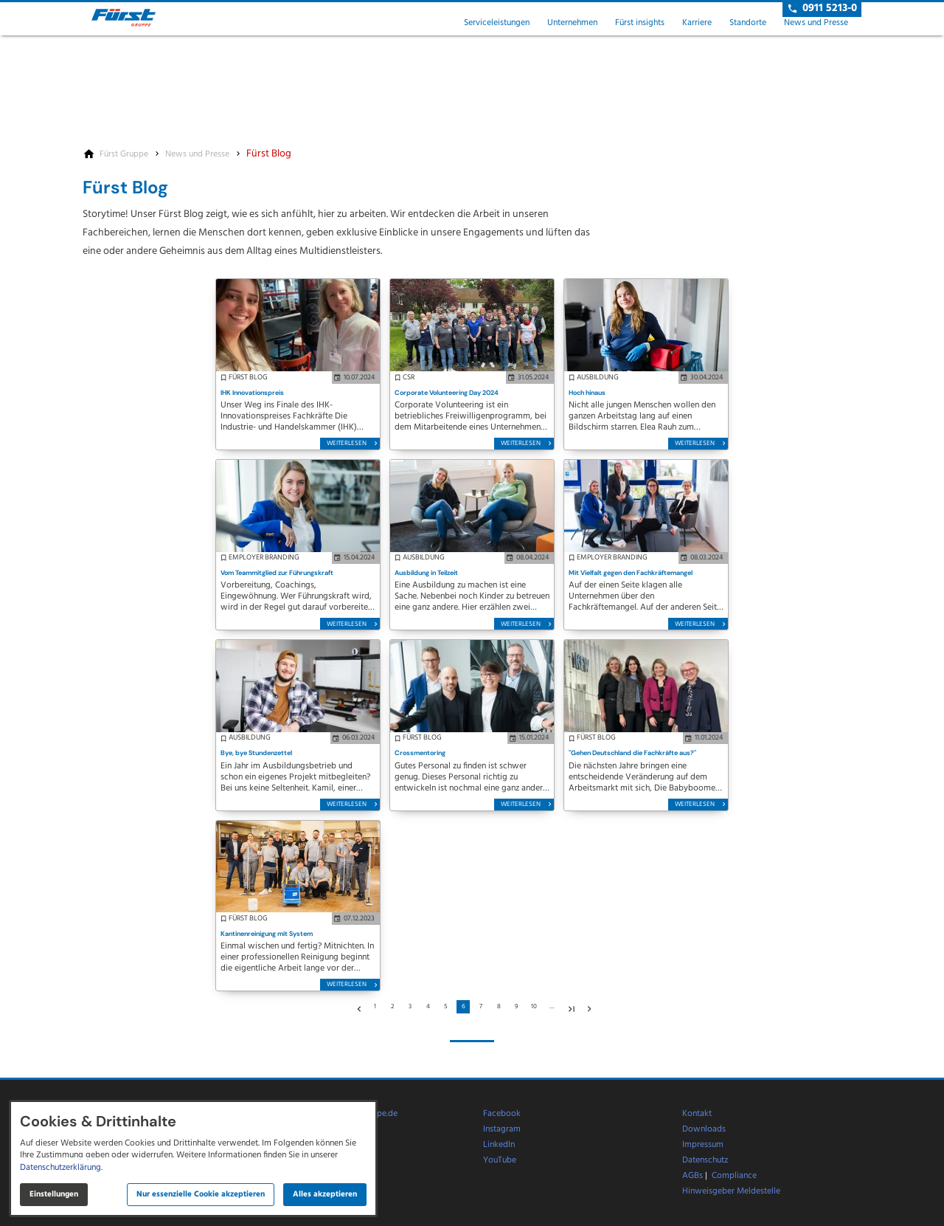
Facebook (502, 1113)
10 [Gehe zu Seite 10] (534, 1007)
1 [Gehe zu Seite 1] (375, 1007)
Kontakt (697, 1113)
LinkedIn (499, 1144)
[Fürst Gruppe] (124, 154)
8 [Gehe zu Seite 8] (499, 1007)
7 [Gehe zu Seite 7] (480, 1007)
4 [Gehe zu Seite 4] (428, 1007)
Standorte (747, 23)
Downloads (704, 1129)
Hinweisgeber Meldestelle (731, 1191)
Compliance (734, 1175)
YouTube (499, 1160)
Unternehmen (572, 23)
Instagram (502, 1129)
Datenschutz (705, 1160)
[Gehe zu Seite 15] (569, 1006)
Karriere (697, 23)
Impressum (702, 1144)
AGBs (692, 1175)
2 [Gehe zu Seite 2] (392, 1007)
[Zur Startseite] (135, 18)
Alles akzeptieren (325, 1194)
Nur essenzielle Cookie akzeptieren (200, 1194)
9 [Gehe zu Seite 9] (516, 1007)
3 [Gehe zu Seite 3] (410, 1007)
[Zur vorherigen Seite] (357, 1006)
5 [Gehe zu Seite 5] (446, 1007)
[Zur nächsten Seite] (587, 1006)
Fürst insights (639, 23)
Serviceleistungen (497, 23)
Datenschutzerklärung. (61, 1167)
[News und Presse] (197, 154)
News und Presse (816, 23)
